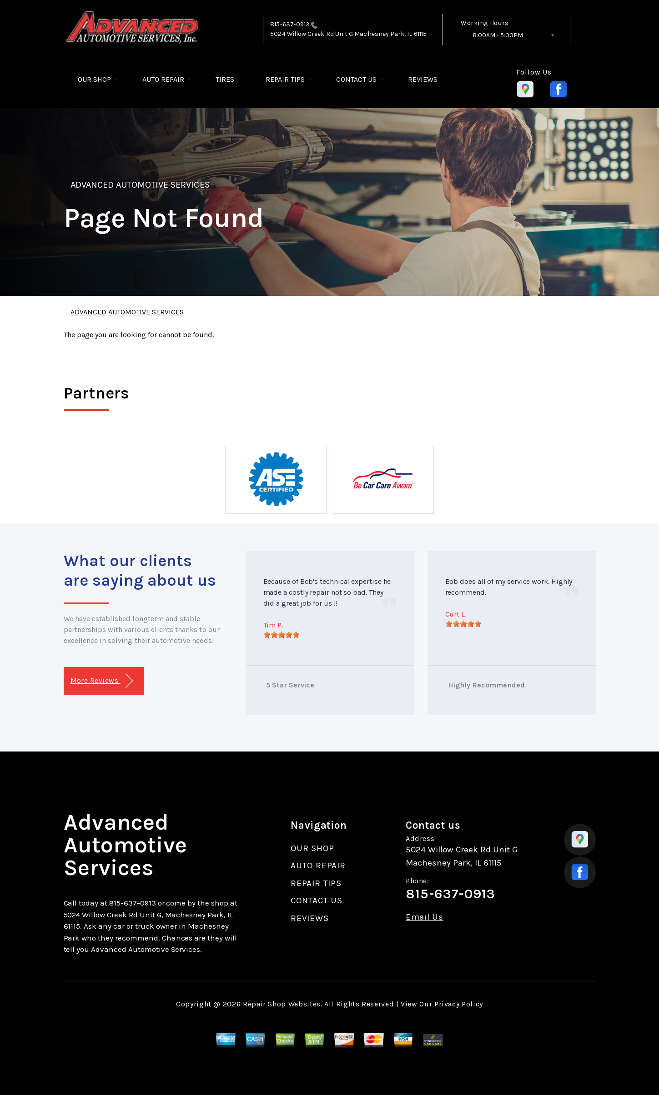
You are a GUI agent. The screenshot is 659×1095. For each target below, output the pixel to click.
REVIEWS (423, 79)
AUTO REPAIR (163, 79)
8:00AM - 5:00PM (498, 35)
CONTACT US (356, 79)
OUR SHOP (94, 79)
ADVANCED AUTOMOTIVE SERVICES (140, 184)
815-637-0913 (290, 24)
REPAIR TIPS (285, 79)
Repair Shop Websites (282, 1004)
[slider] (281, 634)
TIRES (225, 79)
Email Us (424, 917)
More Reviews (101, 680)
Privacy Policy (458, 1004)
